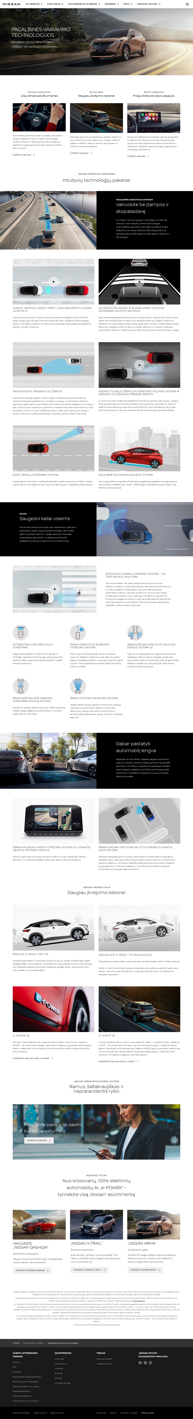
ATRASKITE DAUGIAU (37, 1140)
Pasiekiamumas (57, 1413)
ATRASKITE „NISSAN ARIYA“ (143, 1270)
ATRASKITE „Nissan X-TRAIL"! (88, 1270)
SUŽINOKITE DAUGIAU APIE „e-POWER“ (31, 1058)
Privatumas (101, 1413)
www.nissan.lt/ (138, 1301)
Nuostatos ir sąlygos (128, 1413)
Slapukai (113, 1413)
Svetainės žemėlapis (21, 1413)
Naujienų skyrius (40, 1413)
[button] (34, 4)
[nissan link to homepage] (11, 4)
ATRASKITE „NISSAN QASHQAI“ (30, 1270)
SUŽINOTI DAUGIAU (22, 155)
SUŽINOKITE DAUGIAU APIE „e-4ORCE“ (117, 1061)
